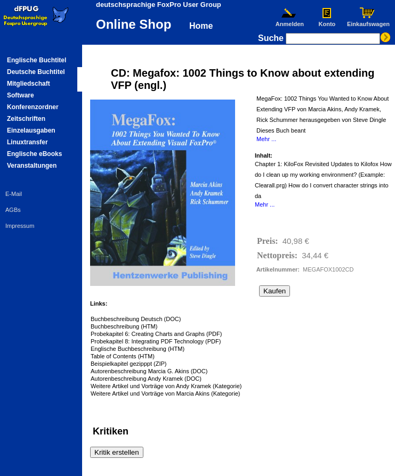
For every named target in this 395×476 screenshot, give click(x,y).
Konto (327, 21)
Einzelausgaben (31, 130)
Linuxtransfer (27, 142)
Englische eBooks (34, 154)
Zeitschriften (26, 118)
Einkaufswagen (368, 21)
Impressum (19, 226)
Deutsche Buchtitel (36, 72)
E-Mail (13, 194)
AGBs (13, 210)
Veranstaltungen (32, 165)
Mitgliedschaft (28, 83)
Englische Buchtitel (36, 60)
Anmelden (289, 21)
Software (20, 95)
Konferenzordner (33, 107)
